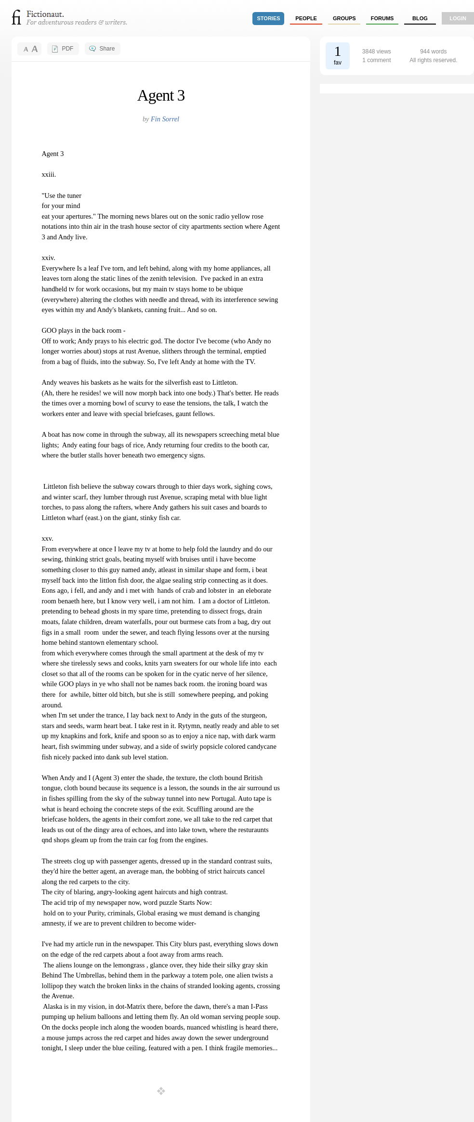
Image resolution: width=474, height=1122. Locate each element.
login (457, 18)
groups (344, 18)
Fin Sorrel (165, 119)
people (306, 18)
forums (382, 18)
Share (107, 48)
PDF (67, 48)
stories (268, 18)
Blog (420, 18)
